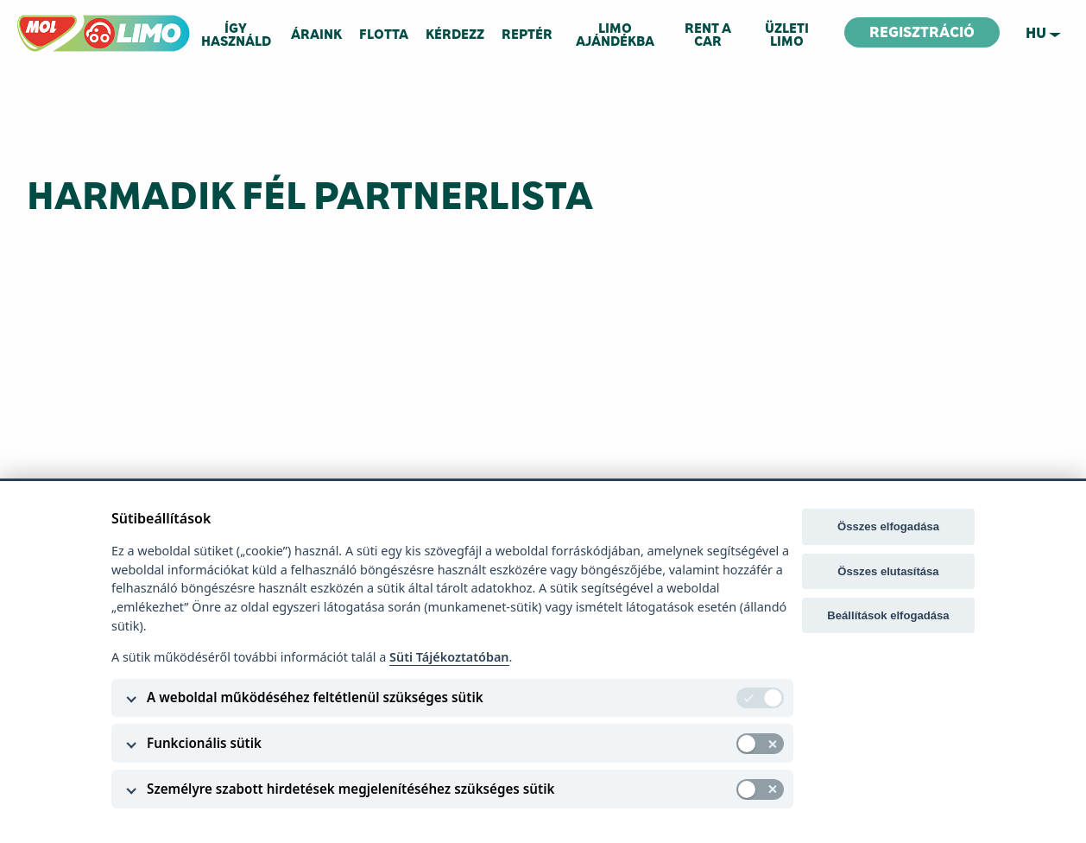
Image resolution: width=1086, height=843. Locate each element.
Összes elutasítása (887, 571)
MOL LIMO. (46, 22)
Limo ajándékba (615, 34)
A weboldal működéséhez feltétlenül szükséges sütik (315, 697)
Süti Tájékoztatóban (448, 657)
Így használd (236, 34)
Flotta (383, 34)
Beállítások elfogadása (888, 615)
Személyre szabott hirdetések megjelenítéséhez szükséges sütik (350, 788)
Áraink (316, 34)
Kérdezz (455, 34)
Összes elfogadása (888, 526)
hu (1036, 33)
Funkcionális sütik (204, 742)
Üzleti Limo (787, 34)
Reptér (527, 34)
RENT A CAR (708, 34)
